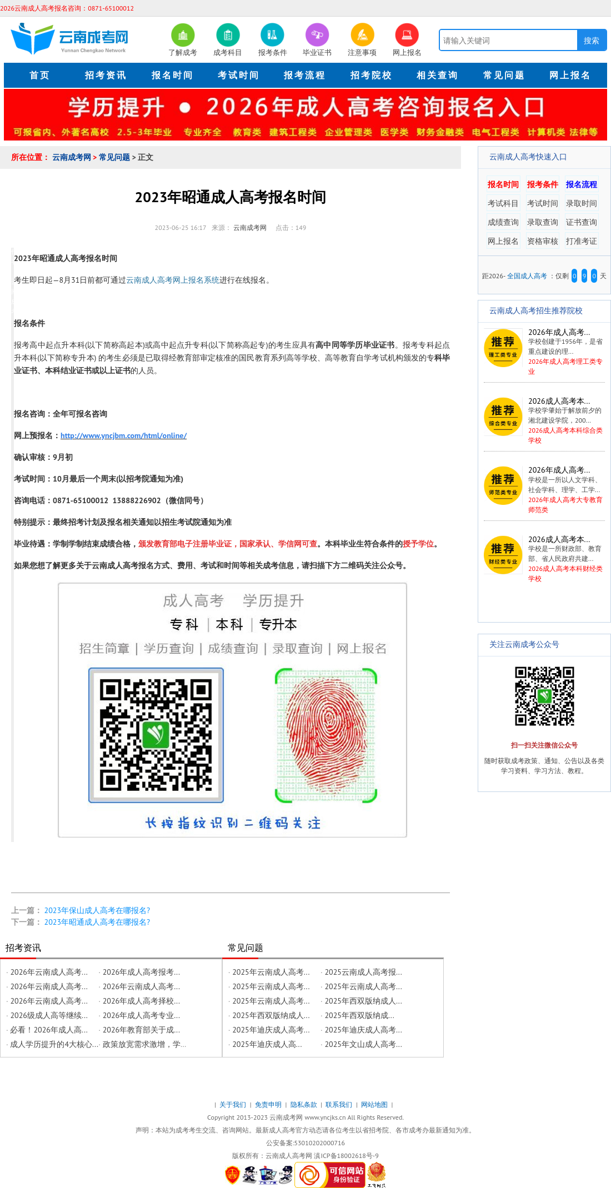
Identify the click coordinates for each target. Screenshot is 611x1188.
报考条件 (542, 184)
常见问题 (115, 157)
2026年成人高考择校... (141, 1001)
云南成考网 (72, 157)
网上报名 (503, 241)
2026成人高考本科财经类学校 (544, 559)
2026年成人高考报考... (141, 972)
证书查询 (581, 222)
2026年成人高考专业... (141, 1015)
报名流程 (581, 184)
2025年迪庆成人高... (267, 1044)
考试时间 (542, 203)
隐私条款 (305, 1104)
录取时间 (581, 203)
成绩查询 (503, 222)
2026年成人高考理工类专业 (543, 351)
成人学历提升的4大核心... (54, 1044)
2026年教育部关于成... (141, 1030)
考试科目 (503, 203)
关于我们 (233, 1104)
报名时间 (503, 184)
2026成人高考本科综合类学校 (544, 420)
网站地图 (375, 1104)
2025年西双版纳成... (359, 1015)
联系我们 (339, 1104)
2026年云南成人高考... (48, 972)
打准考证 (581, 241)
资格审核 (542, 241)
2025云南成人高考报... (363, 972)
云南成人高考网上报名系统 (172, 280)
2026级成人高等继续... (48, 1015)
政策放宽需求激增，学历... (148, 1044)
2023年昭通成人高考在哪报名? (97, 922)
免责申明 (269, 1104)
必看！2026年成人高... (48, 1030)
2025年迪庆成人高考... (270, 1030)
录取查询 (542, 222)
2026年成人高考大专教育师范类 (544, 489)
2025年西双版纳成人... (363, 1001)
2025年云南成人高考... (270, 972)
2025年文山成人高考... (363, 1044)
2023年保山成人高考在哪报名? (97, 910)
